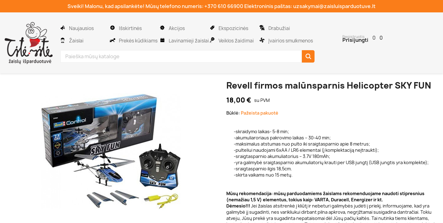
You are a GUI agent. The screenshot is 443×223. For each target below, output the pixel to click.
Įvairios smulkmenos (290, 40)
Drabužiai (278, 28)
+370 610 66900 (223, 6)
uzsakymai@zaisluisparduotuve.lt (334, 6)
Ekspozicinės (233, 28)
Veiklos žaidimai (236, 40)
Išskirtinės (130, 28)
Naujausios (81, 28)
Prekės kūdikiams (138, 40)
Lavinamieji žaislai (188, 40)
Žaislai (76, 40)
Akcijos (176, 28)
